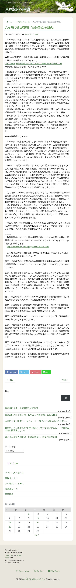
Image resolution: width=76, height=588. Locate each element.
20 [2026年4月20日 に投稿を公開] (10, 527)
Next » (65, 380)
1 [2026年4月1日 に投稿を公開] (28, 514)
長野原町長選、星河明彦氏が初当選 (21, 408)
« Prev (10, 380)
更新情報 (9, 494)
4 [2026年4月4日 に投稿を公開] (56, 514)
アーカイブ (10, 447)
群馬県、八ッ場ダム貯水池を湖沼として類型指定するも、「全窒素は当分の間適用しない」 (37, 429)
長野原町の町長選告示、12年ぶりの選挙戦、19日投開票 (31, 415)
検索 (7, 391)
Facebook (11, 372)
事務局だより (11, 478)
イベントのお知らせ (14, 473)
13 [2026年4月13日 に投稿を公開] (10, 522)
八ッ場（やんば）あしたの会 (34, 579)
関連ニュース (11, 489)
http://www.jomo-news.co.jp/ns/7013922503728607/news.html (33, 63)
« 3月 (36, 535)
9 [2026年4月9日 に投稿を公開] (38, 518)
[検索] (65, 398)
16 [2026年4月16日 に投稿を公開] (38, 522)
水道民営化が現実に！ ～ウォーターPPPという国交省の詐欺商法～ (36, 421)
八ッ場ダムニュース (32, 35)
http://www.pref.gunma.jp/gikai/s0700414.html (28, 247)
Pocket (35, 372)
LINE (46, 372)
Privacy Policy (9, 555)
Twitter (23, 372)
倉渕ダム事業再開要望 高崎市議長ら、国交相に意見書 (31, 437)
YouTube (54, 571)
